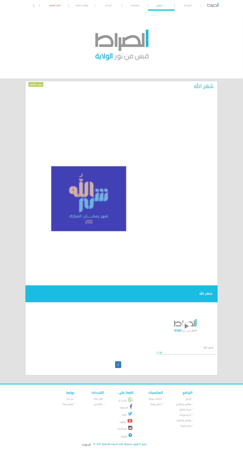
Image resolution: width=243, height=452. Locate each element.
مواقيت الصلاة (81, 5)
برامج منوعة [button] (185, 426)
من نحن (69, 399)
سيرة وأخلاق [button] (185, 409)
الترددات (108, 5)
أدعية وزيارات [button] (185, 415)
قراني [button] (188, 399)
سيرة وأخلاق (35, 84)
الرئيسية (187, 5)
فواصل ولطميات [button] (183, 420)
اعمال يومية (156, 404)
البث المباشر (55, 5)
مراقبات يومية (155, 399)
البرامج (161, 5)
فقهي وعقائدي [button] (183, 404)
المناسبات (135, 5)
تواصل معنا (68, 404)
